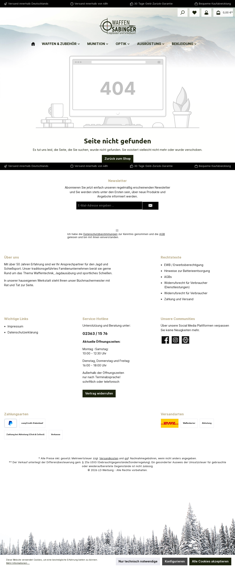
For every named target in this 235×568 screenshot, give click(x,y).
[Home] (36, 42)
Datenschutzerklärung (23, 332)
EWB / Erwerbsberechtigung (183, 265)
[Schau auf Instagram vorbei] (175, 340)
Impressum (15, 326)
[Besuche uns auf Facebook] (165, 340)
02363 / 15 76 (95, 333)
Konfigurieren (175, 561)
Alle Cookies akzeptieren (210, 561)
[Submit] (150, 206)
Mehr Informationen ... (18, 563)
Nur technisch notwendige (138, 561)
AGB (162, 234)
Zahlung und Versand (178, 299)
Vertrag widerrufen (99, 393)
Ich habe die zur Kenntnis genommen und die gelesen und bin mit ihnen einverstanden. (116, 236)
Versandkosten (108, 458)
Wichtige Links (16, 319)
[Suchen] (182, 12)
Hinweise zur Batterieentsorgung (187, 271)
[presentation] (117, 219)
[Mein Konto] (206, 12)
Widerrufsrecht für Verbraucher (185, 293)
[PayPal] (10, 423)
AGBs (168, 277)
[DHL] (170, 423)
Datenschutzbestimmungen (100, 234)
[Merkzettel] (194, 12)
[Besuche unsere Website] (185, 340)
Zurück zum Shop (118, 158)
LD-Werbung (106, 470)
